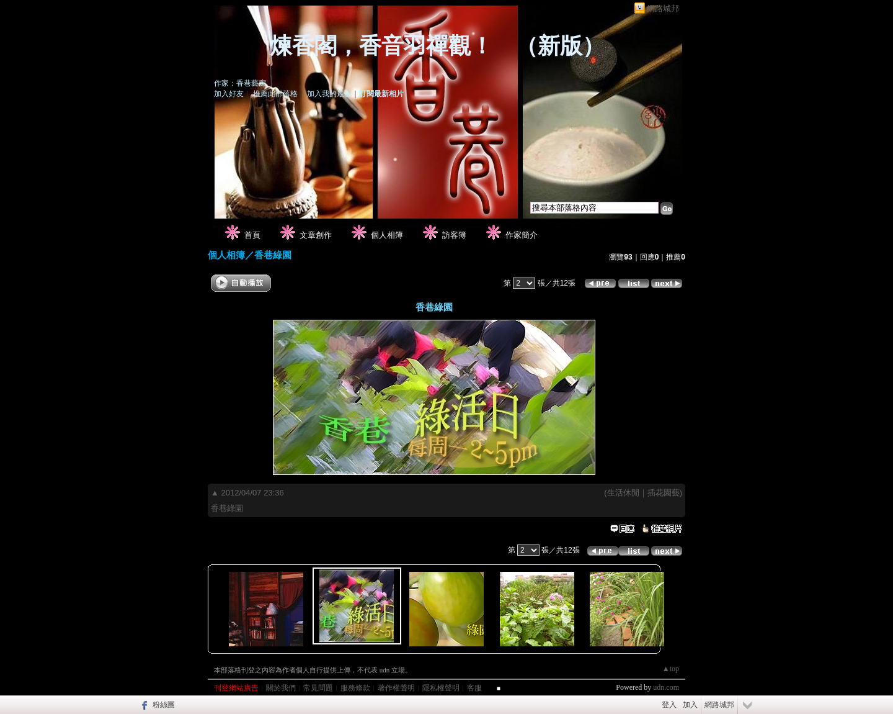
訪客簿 (454, 235)
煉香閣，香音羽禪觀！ (381, 46)
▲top (670, 668)
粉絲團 (164, 704)
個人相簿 (387, 235)
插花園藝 (663, 492)
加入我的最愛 (329, 93)
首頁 (252, 235)
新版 (560, 46)
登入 (669, 704)
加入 (690, 704)
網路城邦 (663, 8)
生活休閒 (623, 492)
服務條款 (355, 688)
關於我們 (281, 688)
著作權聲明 (396, 688)
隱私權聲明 (441, 688)
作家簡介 (521, 235)
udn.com (666, 687)
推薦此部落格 (275, 93)
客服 (474, 688)
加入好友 (229, 93)
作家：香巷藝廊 (240, 83)
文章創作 (316, 235)
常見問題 (318, 688)
